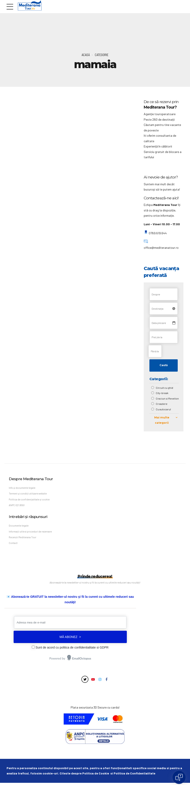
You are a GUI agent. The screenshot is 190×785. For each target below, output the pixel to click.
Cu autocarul (163, 409)
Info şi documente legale (22, 488)
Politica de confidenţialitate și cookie (29, 500)
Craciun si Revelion (167, 398)
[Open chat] (179, 777)
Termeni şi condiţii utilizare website (28, 494)
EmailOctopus (81, 660)
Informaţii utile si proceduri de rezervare (31, 533)
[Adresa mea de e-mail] (70, 624)
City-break (162, 393)
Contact (13, 545)
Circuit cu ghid (164, 387)
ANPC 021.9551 (17, 506)
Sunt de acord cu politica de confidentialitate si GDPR (72, 649)
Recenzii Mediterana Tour (23, 539)
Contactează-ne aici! (161, 198)
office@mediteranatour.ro (161, 247)
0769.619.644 (157, 233)
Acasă (86, 55)
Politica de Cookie (95, 775)
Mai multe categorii (162, 420)
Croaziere (162, 403)
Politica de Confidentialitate (134, 775)
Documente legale (19, 527)
